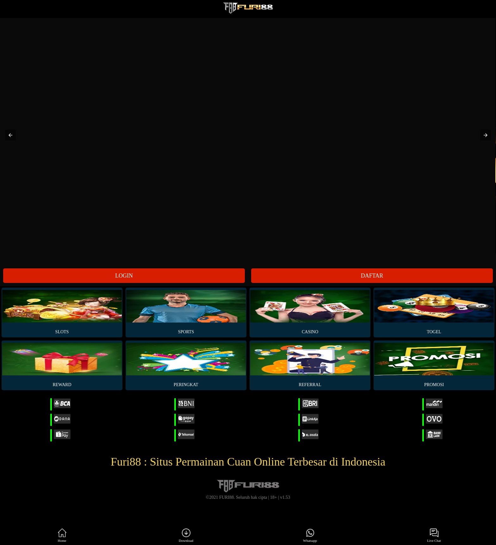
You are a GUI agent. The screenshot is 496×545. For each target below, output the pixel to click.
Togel (434, 312)
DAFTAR (372, 275)
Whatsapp (310, 536)
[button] (10, 135)
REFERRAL (310, 365)
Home (62, 536)
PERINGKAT (186, 365)
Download (186, 536)
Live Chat (434, 536)
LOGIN (124, 275)
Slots (62, 312)
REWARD (62, 365)
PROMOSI (434, 365)
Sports (186, 312)
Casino (310, 312)
